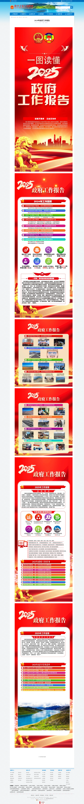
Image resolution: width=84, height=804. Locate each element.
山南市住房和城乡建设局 (24, 790)
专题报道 (19, 776)
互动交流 (52, 770)
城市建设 (67, 776)
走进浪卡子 (68, 770)
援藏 (66, 9)
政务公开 (20, 17)
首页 (17, 17)
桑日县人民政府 (67, 787)
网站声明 (51, 795)
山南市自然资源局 (15, 790)
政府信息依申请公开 (37, 778)
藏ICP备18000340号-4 (49, 798)
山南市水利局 (33, 790)
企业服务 (59, 772)
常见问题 (51, 780)
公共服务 (43, 778)
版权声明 (37, 795)
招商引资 (60, 770)
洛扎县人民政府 (21, 787)
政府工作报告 (36, 774)
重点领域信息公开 (29, 778)
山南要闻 (11, 782)
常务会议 (63, 9)
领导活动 (19, 772)
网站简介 (32, 795)
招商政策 (59, 774)
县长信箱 (51, 772)
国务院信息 (12, 778)
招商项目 (59, 776)
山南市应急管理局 (66, 790)
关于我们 (46, 795)
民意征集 (51, 776)
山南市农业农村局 (41, 790)
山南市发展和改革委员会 (14, 788)
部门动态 (19, 780)
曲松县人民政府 (52, 787)
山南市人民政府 (32, 785)
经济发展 (67, 778)
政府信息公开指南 (29, 782)
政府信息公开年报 (37, 772)
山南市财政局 (58, 788)
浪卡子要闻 (12, 772)
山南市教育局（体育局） (25, 788)
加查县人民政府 (60, 787)
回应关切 (51, 778)
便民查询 (43, 782)
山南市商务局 (49, 790)
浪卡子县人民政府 (13, 787)
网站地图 (42, 795)
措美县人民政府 (29, 787)
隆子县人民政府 (44, 787)
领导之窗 (27, 772)
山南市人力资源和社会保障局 (68, 788)
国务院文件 (20, 778)
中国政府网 (16, 785)
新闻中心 (12, 770)
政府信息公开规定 (29, 780)
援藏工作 (67, 782)
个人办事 (43, 772)
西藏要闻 (11, 780)
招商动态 (59, 778)
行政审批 (43, 776)
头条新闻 (11, 774)
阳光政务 (43, 780)
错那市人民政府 (37, 787)
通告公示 (19, 774)
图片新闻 (11, 776)
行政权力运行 (28, 774)
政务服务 (44, 770)
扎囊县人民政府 (55, 785)
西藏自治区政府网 (23, 785)
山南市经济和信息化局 (36, 788)
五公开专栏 (28, 776)
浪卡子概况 (68, 772)
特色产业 (67, 774)
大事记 (67, 780)
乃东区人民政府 (40, 785)
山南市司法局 (51, 788)
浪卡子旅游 (68, 784)
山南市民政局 (44, 788)
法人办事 (43, 774)
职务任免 (69, 9)
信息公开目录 (36, 776)
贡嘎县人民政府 (63, 785)
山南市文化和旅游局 (57, 790)
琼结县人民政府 (47, 785)
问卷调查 (51, 774)
